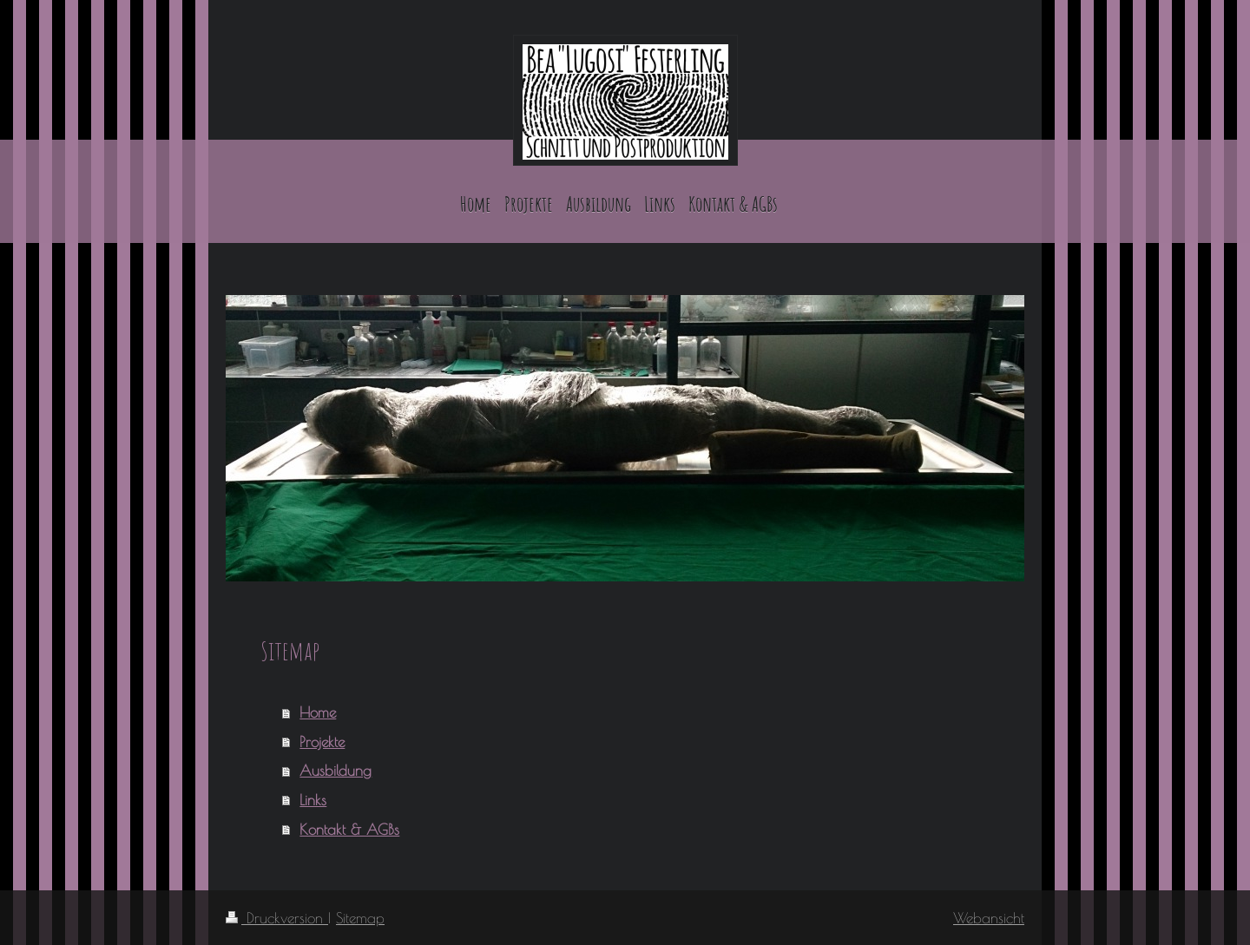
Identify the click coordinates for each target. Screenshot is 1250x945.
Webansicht (988, 917)
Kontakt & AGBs (349, 829)
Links (312, 799)
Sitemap (360, 917)
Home (317, 712)
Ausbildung (335, 770)
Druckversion (277, 917)
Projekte (322, 741)
